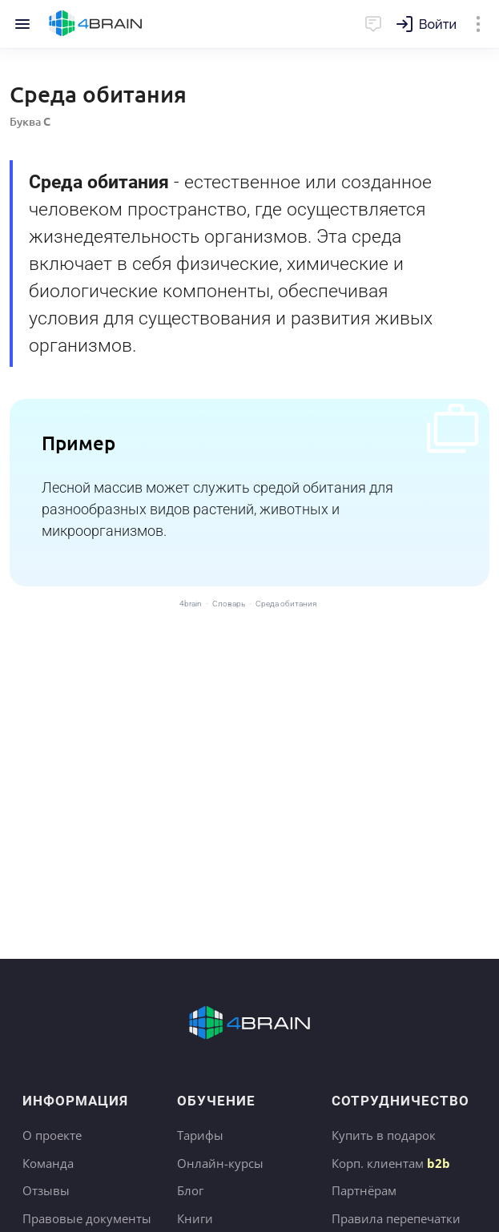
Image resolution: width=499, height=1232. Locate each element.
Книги (195, 1218)
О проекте (52, 1135)
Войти (438, 24)
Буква (30, 121)
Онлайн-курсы (220, 1163)
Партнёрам (364, 1190)
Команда (48, 1163)
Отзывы (46, 1190)
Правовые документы (86, 1218)
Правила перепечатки (396, 1218)
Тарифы (200, 1135)
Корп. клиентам (391, 1163)
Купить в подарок (384, 1135)
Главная (95, 24)
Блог (190, 1190)
